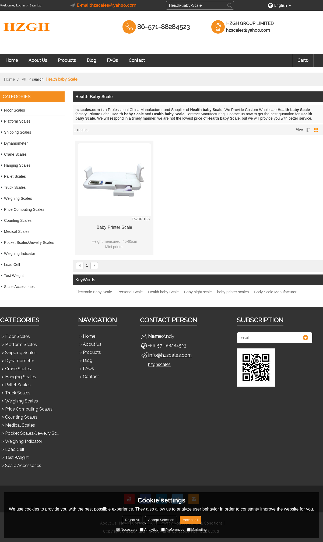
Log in (20, 5)
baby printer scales (233, 292)
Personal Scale (130, 292)
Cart (302, 60)
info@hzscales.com (170, 355)
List (308, 130)
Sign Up (35, 5)
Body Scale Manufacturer (275, 292)
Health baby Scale (163, 292)
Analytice (149, 529)
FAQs (112, 60)
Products (67, 60)
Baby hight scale (198, 292)
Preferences (172, 529)
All (24, 79)
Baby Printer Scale (114, 227)
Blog (91, 60)
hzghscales (159, 364)
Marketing (197, 529)
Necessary (126, 529)
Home (11, 60)
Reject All (132, 520)
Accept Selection (161, 520)
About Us (38, 60)
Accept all (190, 520)
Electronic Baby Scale (93, 292)
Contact (137, 60)
